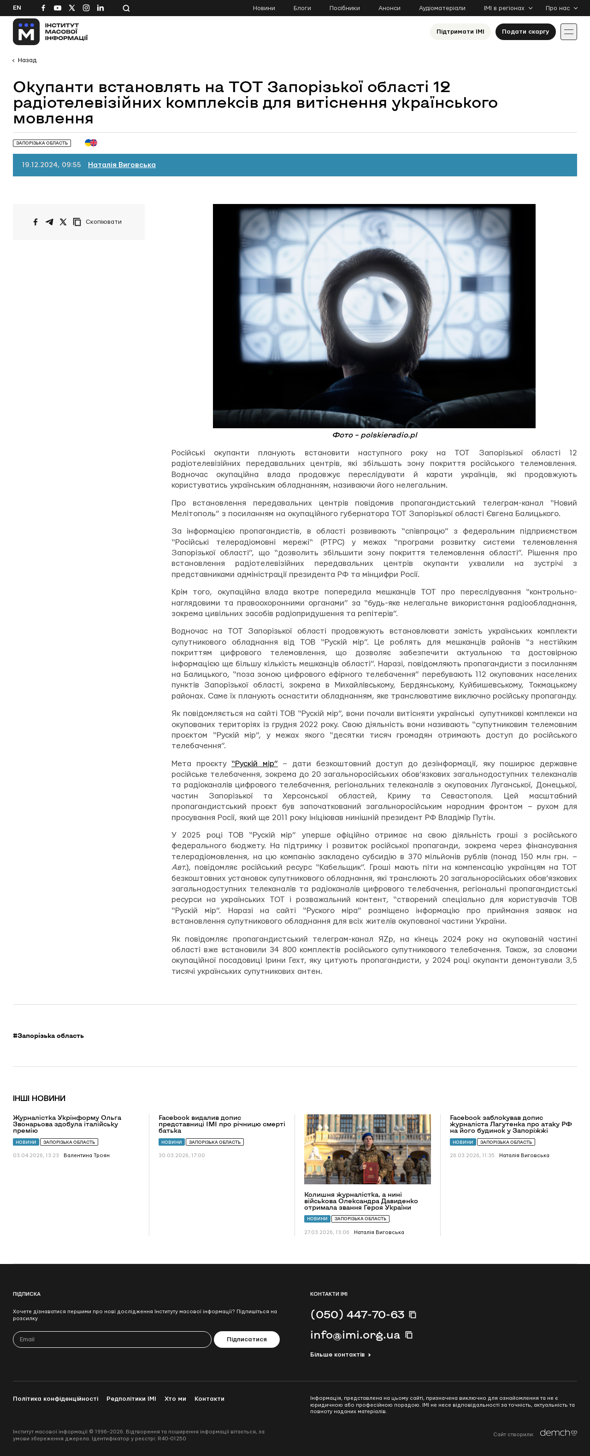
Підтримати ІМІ (460, 32)
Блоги (302, 8)
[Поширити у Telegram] (49, 222)
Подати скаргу (525, 32)
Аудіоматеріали (442, 8)
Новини (264, 8)
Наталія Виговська (122, 165)
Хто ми (175, 1399)
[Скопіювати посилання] (99, 222)
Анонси (389, 8)
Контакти (209, 1399)
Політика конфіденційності (55, 1399)
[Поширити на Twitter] (63, 222)
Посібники (345, 8)
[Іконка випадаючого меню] (568, 31)
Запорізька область (69, 1142)
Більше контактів (337, 1354)
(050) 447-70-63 (357, 1314)
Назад (27, 60)
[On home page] (50, 31)
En (17, 8)
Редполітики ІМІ (131, 1399)
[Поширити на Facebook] (35, 222)
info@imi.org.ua (355, 1334)
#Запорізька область (48, 1035)
